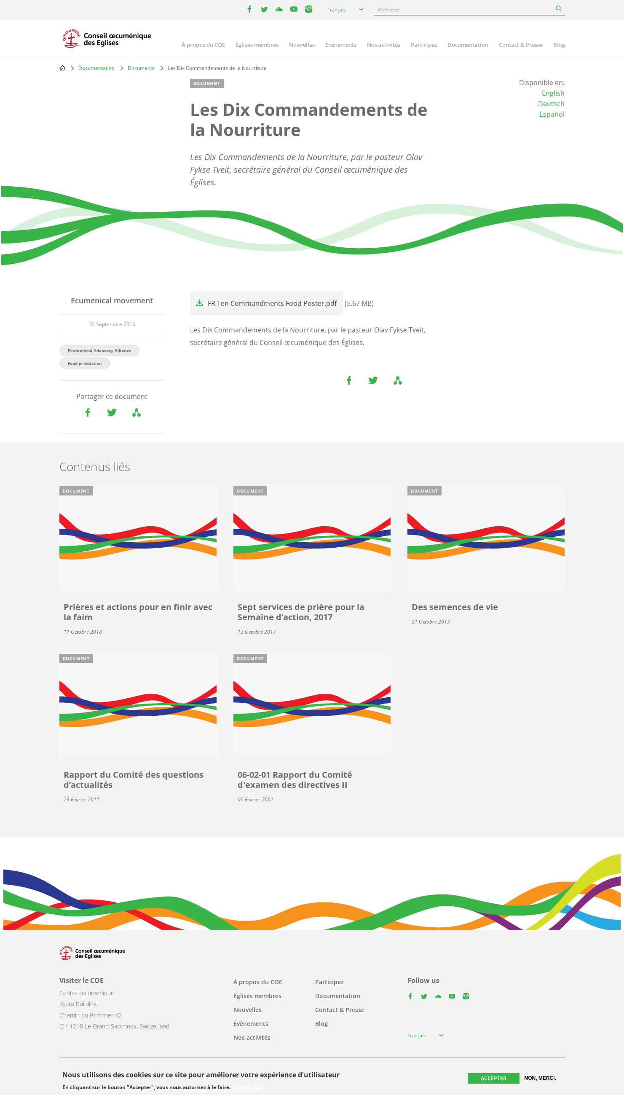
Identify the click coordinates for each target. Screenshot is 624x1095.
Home (62, 68)
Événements (340, 44)
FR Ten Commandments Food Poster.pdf (272, 303)
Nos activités (383, 44)
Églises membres (257, 44)
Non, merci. (540, 1078)
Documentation (467, 44)
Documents (141, 68)
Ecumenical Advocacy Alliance (99, 350)
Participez (424, 44)
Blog (559, 44)
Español (552, 114)
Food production (85, 363)
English (553, 93)
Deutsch (551, 103)
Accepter (493, 1078)
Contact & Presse (521, 44)
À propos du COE (203, 44)
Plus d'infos (247, 1087)
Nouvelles (302, 44)
